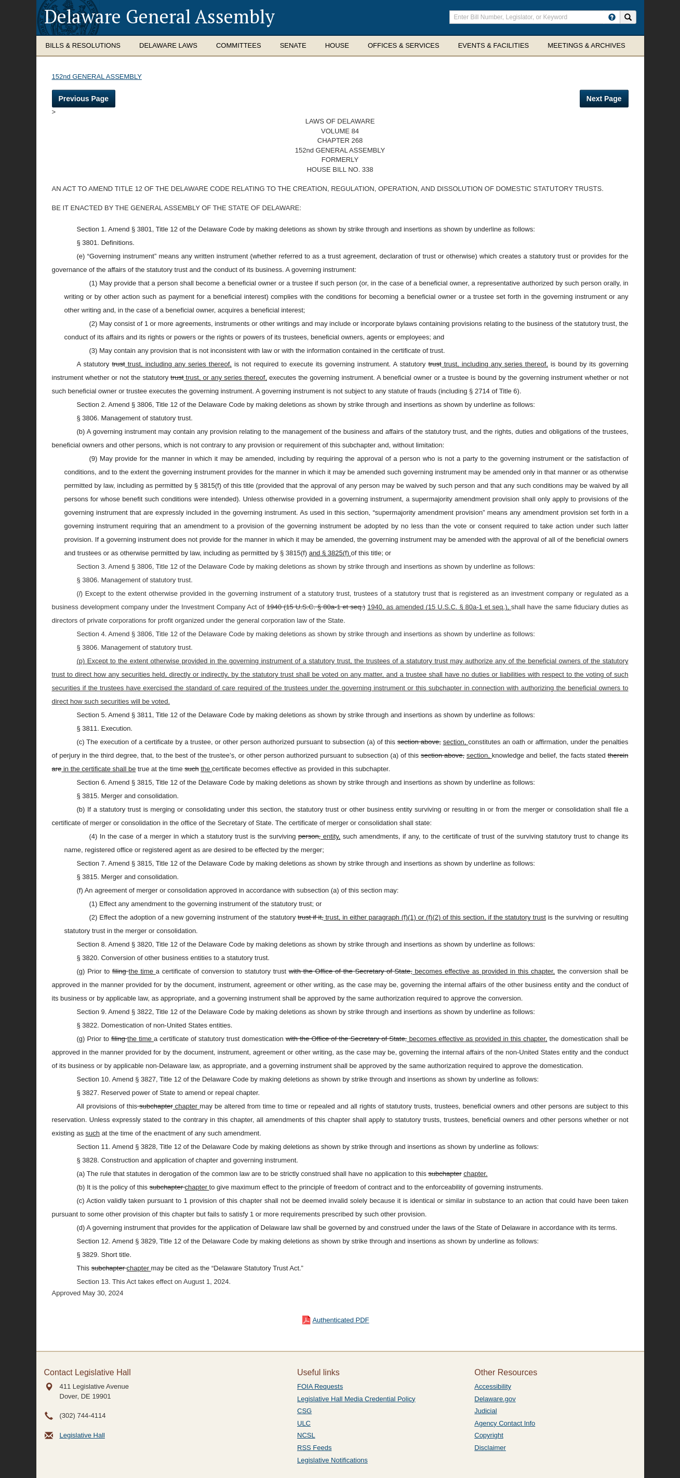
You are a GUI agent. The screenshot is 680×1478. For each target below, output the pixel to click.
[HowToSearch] (612, 17)
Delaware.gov (495, 1399)
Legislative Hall (82, 1435)
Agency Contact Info (504, 1423)
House (337, 45)
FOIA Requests (320, 1386)
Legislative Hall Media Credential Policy (356, 1399)
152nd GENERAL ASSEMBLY (97, 76)
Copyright (488, 1435)
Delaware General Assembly (159, 16)
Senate (293, 45)
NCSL (306, 1435)
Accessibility (492, 1386)
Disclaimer (490, 1448)
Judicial (485, 1411)
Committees (238, 45)
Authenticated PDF (340, 1320)
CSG (304, 1411)
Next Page (604, 98)
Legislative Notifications (332, 1460)
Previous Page (84, 98)
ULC (304, 1423)
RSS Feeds (314, 1448)
